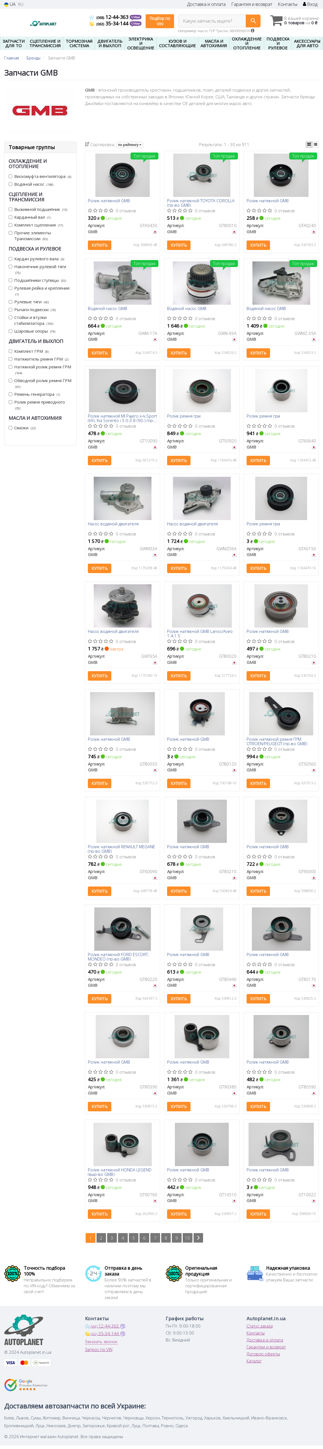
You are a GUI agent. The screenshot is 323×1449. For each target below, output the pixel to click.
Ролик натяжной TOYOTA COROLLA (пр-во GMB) (201, 203)
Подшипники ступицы (37, 280)
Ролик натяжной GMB (109, 201)
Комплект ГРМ (29, 351)
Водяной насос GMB (107, 309)
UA (10, 4)
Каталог (254, 1364)
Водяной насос (31, 184)
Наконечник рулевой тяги (37, 269)
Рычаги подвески (32, 309)
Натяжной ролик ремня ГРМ (40, 369)
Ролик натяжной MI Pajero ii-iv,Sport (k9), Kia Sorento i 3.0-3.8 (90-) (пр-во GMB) (122, 418)
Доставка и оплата (206, 4)
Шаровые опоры (32, 331)
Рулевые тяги (29, 301)
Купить (99, 245)
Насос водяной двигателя (113, 525)
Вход (310, 4)
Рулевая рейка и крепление (39, 291)
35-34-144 (109, 23)
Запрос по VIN (98, 1353)
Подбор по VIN (160, 21)
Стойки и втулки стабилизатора (31, 320)
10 (188, 1241)
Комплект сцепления (36, 225)
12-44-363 (109, 17)
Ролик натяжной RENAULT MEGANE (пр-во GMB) (121, 851)
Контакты (287, 4)
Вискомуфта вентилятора (40, 176)
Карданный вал (29, 217)
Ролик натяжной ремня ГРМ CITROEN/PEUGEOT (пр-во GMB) (277, 743)
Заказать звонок (101, 1345)
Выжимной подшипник (38, 209)
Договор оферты (263, 1357)
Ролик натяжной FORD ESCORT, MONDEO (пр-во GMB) (118, 959)
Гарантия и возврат (251, 4)
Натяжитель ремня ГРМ (38, 359)
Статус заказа (260, 1329)
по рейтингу (129, 144)
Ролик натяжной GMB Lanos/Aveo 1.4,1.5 (200, 635)
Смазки (22, 427)
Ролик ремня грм (184, 417)
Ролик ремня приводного (37, 405)
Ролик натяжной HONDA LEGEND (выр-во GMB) (119, 1175)
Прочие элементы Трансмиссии (30, 235)
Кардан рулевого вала (36, 258)
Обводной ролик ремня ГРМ (40, 383)
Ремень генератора (34, 394)
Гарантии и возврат (266, 1350)
